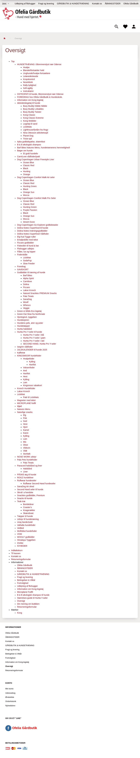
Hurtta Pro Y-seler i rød (33, 341)
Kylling (32, 361)
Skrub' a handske (25, 492)
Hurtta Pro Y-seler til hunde (29, 332)
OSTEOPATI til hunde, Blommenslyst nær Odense (40, 94)
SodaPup (27, 260)
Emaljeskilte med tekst (27, 240)
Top (13, 61)
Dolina (26, 284)
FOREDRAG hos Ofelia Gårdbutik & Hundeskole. (40, 97)
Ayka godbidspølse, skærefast (31, 141)
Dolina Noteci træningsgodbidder (32, 231)
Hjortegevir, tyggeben (27, 317)
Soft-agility (28, 88)
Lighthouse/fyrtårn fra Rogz (35, 130)
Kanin (25, 433)
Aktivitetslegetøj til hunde (28, 103)
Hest (25, 376)
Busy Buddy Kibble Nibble (35, 106)
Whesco (27, 305)
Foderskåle (22, 254)
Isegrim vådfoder (25, 347)
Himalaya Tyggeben (26, 540)
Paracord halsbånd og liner (29, 465)
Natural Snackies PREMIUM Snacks (40, 293)
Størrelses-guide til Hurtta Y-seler (32, 598)
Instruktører (28, 91)
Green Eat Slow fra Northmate (31, 314)
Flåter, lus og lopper (26, 251)
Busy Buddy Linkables (33, 109)
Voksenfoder (29, 367)
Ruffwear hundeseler (26, 480)
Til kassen (16, 553)
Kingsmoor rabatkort (32, 385)
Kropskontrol (29, 79)
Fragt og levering (46, 3)
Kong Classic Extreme (33, 118)
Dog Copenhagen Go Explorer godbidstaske (37, 225)
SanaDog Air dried (25, 486)
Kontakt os (97, 3)
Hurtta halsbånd (24, 329)
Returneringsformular (21, 559)
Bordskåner (28, 504)
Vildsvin (26, 448)
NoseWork (28, 82)
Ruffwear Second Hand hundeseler (39, 483)
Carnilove (27, 281)
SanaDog (27, 299)
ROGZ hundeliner (25, 477)
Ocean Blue (28, 162)
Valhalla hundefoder (26, 525)
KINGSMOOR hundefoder (29, 355)
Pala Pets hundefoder (27, 460)
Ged (25, 421)
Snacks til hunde (24, 498)
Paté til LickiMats (31, 397)
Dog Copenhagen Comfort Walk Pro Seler (36, 198)
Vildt (25, 451)
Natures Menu (23, 409)
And (25, 370)
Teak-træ (21, 501)
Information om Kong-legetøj (30, 589)
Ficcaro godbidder (25, 243)
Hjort (25, 427)
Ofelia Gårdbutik (131, 3)
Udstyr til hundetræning (28, 519)
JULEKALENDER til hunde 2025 (32, 350)
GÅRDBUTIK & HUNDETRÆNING (73, 3)
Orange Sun (28, 192)
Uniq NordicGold (24, 522)
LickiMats (27, 127)
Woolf (25, 302)
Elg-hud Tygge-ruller (26, 237)
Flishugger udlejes (25, 248)
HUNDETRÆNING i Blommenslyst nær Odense (39, 64)
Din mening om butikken (28, 604)
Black (25, 168)
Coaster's (27, 507)
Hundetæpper (23, 326)
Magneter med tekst (26, 400)
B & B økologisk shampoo (29, 144)
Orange (26, 174)
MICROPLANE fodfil (26, 403)
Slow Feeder (29, 263)
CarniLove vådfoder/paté (28, 156)
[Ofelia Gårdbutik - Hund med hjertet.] (26, 13)
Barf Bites (27, 275)
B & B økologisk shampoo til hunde (33, 595)
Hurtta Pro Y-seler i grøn (34, 338)
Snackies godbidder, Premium (31, 495)
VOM (19, 534)
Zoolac (20, 543)
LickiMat (27, 257)
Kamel (26, 430)
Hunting (26, 171)
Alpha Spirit (28, 278)
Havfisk (32, 364)
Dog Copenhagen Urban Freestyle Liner (35, 159)
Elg (24, 415)
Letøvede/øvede (30, 76)
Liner (25, 471)
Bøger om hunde (25, 150)
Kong (19, 613)
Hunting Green (30, 186)
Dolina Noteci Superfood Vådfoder (33, 234)
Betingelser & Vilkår (26, 580)
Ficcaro (26, 287)
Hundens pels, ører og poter (30, 323)
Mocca (26, 195)
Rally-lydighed (29, 85)
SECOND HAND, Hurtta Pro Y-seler (39, 344)
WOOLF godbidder (26, 537)
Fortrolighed (22, 583)
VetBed (20, 528)
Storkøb (26, 454)
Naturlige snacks (25, 412)
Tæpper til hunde (25, 516)
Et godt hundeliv (30, 153)
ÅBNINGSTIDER (113, 3)
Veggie (26, 308)
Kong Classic (29, 115)
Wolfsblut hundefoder (27, 531)
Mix (24, 442)
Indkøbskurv (16, 550)
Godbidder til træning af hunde (31, 272)
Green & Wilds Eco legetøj (29, 311)
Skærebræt (28, 513)
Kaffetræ (21, 353)
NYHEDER (22, 546)
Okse (25, 445)
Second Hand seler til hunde (30, 489)
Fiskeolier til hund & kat (28, 245)
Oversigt (21, 601)
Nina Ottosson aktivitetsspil (35, 133)
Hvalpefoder (28, 358)
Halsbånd (27, 468)
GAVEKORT (23, 269)
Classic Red (28, 165)
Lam (25, 382)
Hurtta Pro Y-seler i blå (33, 335)
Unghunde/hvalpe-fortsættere (36, 73)
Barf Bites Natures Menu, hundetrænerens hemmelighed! (43, 147)
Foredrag (21, 266)
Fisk (25, 418)
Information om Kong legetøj (30, 100)
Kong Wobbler (29, 121)
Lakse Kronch (29, 290)
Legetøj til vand (30, 124)
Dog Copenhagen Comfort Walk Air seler (36, 177)
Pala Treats (28, 296)
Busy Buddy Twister (32, 112)
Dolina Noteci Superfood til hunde (32, 228)
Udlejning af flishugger (25, 3)
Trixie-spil (27, 138)
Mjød (19, 406)
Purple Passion (30, 210)
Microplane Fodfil (25, 592)
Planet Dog (28, 136)
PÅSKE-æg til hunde (26, 474)
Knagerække (29, 510)
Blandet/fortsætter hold (33, 70)
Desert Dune (29, 222)
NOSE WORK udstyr (26, 457)
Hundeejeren (23, 320)
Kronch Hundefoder (26, 388)
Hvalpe (26, 67)
